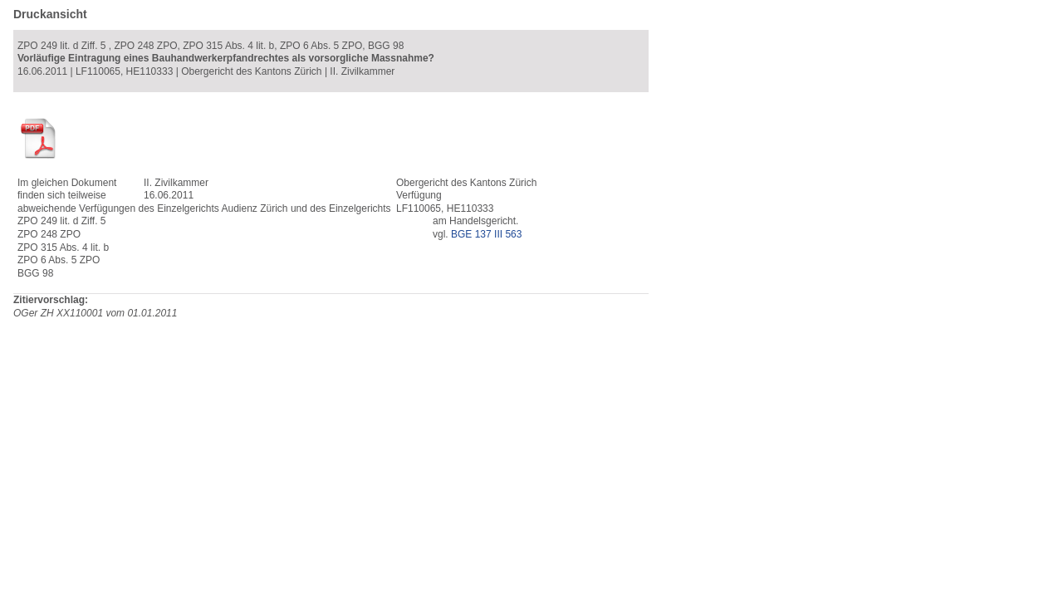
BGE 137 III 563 (486, 234)
